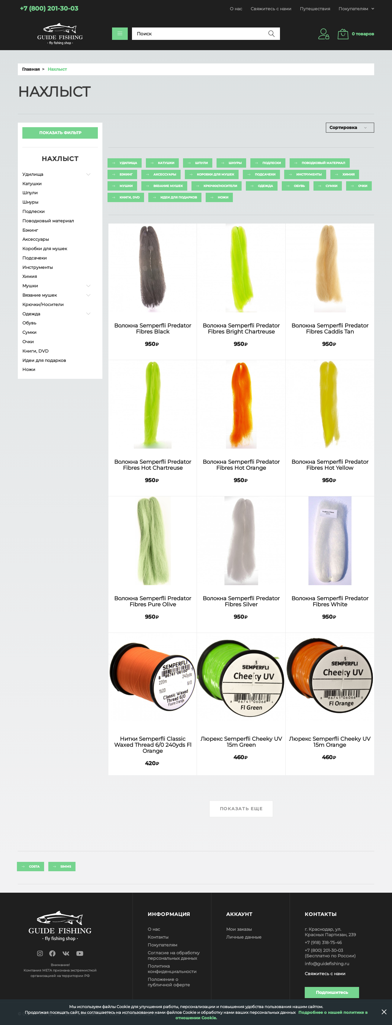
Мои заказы (239, 929)
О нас (236, 8)
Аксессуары (35, 239)
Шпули (30, 192)
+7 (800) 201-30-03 (324, 950)
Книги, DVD (35, 351)
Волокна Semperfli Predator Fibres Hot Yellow (329, 464)
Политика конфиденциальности (172, 968)
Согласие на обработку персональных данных (174, 955)
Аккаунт (239, 914)
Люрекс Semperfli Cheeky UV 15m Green (241, 741)
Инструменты (37, 267)
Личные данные (244, 937)
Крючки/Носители (43, 304)
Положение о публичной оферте (169, 982)
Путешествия (315, 8)
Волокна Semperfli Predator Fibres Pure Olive (152, 601)
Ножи (28, 369)
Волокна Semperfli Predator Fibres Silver (241, 601)
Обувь (29, 323)
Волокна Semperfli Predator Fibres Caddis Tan (329, 328)
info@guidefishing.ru (327, 963)
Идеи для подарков (44, 360)
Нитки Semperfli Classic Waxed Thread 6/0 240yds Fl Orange (152, 744)
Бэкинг (30, 230)
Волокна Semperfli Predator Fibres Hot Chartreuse (152, 464)
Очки (28, 341)
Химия (29, 276)
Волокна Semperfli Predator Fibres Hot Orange (241, 464)
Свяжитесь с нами (271, 8)
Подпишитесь (332, 992)
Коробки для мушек (44, 248)
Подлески (33, 211)
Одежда (31, 314)
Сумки (29, 332)
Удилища (32, 174)
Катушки (32, 183)
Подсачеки (34, 258)
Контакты (158, 937)
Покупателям (162, 945)
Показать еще (241, 808)
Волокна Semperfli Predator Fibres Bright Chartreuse (241, 328)
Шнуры (30, 202)
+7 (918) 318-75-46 (323, 942)
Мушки (30, 285)
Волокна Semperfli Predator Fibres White (329, 601)
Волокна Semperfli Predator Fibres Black (152, 328)
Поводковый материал (48, 221)
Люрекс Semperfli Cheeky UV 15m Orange (330, 741)
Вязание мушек (39, 295)
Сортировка (343, 127)
